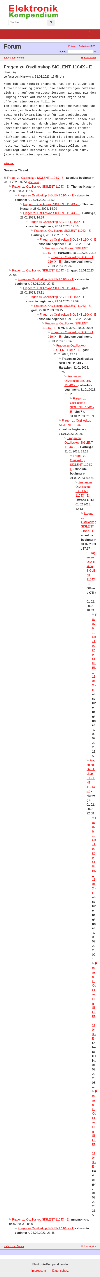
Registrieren (84, 46)
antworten (9, 163)
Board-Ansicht (88, 57)
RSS (93, 46)
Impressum (38, 1270)
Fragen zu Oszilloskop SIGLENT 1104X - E (35, 177)
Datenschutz (60, 1270)
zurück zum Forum (14, 57)
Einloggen (72, 46)
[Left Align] (51, 22)
